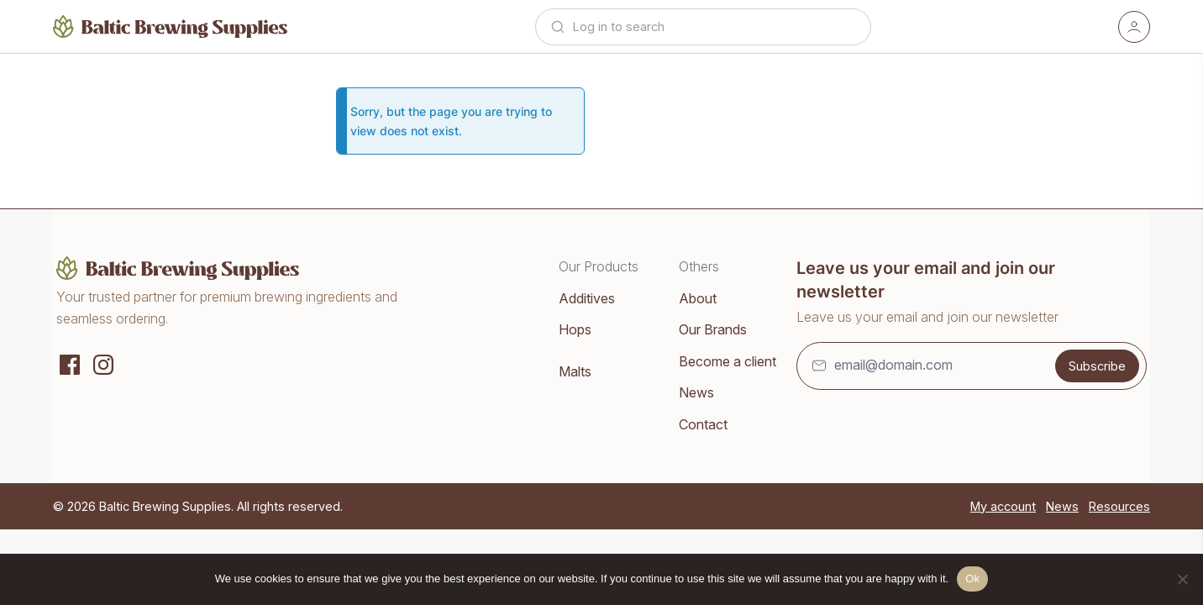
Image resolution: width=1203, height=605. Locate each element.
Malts (575, 371)
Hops (575, 329)
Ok (972, 578)
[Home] (170, 26)
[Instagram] (103, 363)
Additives (587, 298)
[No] (1182, 579)
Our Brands (713, 329)
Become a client (727, 361)
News (696, 392)
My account (1003, 506)
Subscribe (1097, 366)
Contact (703, 424)
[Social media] (69, 363)
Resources (1119, 506)
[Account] (1134, 27)
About (698, 298)
